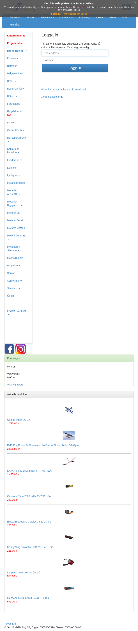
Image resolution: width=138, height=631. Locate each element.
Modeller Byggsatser (14, 203)
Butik (125, 17)
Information (66, 17)
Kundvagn (84, 17)
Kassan (100, 17)
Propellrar (13, 265)
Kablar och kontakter (13, 150)
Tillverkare (47, 17)
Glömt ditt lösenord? (52, 96)
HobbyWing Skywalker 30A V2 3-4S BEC (30, 547)
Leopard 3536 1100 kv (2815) (23, 572)
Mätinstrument (15, 257)
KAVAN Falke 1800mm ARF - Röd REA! (29, 470)
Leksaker (12, 167)
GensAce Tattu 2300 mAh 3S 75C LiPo (29, 496)
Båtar (12, 96)
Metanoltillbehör (16, 182)
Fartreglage (14, 103)
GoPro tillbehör (15, 130)
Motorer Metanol (16, 228)
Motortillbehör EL (16, 237)
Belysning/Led (15, 73)
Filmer (113, 17)
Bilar (11, 81)
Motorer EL (14, 212)
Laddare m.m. (15, 160)
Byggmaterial (15, 88)
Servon (12, 273)
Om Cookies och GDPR (75, 14)
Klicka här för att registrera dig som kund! (64, 89)
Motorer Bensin (15, 220)
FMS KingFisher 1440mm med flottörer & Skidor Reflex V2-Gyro (43, 445)
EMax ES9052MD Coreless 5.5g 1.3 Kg (29, 521)
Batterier (13, 65)
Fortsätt (56, 13)
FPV (10, 122)
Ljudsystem (13, 175)
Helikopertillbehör (17, 139)
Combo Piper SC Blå (18, 419)
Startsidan (15, 17)
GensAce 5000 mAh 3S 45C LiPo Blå (28, 598)
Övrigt (10, 295)
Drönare (12, 58)
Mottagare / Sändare (13, 248)
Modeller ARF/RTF (13, 192)
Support (30, 17)
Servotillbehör (15, 280)
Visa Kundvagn (15, 384)
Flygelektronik (15, 113)
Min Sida (14, 24)
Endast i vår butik (16, 312)
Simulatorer (13, 288)
